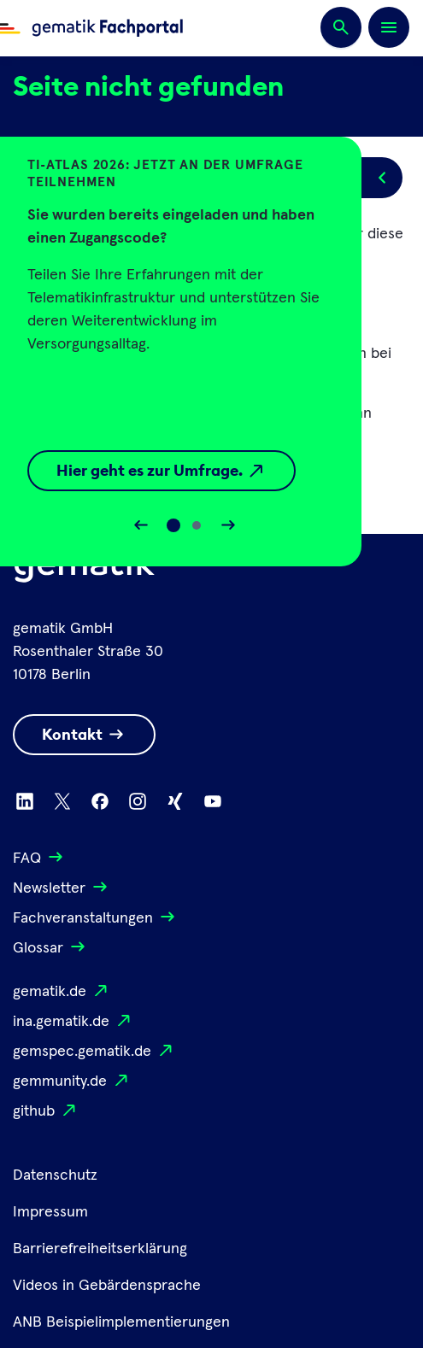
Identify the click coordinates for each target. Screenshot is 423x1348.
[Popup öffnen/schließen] (381, 177)
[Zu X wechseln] (62, 801)
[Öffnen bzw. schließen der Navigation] (388, 27)
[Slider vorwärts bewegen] (228, 525)
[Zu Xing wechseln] (175, 801)
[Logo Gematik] (84, 569)
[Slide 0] (173, 525)
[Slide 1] (196, 525)
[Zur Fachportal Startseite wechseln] (91, 28)
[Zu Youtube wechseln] (213, 801)
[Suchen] (340, 28)
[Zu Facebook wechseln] (100, 801)
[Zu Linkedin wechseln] (25, 801)
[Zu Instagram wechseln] (138, 801)
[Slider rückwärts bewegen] (141, 525)
